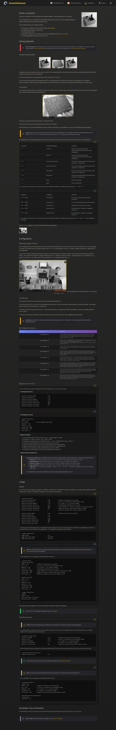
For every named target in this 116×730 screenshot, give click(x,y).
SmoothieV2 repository (33, 551)
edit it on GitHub (57, 718)
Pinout (23, 225)
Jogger (60, 527)
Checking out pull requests (78, 48)
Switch (31, 19)
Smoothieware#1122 (38, 48)
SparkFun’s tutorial (55, 77)
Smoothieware (17, 3)
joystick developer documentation (72, 711)
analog (63, 19)
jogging (52, 28)
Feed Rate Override (64, 661)
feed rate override (62, 34)
